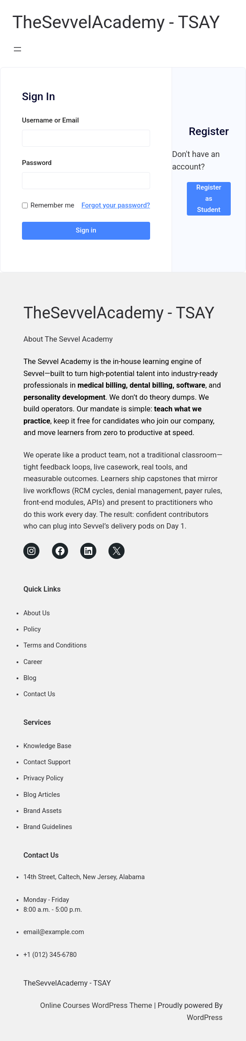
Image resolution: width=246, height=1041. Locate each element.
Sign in (86, 230)
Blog (29, 678)
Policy (32, 629)
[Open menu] (17, 49)
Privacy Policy (43, 778)
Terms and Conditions (54, 645)
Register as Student (208, 198)
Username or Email (50, 120)
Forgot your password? (116, 205)
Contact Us (39, 694)
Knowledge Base (47, 746)
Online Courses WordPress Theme (96, 1005)
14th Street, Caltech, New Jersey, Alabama (84, 877)
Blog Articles (41, 795)
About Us (36, 613)
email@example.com (53, 932)
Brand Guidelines (47, 827)
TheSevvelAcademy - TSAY (116, 22)
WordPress (205, 1017)
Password (37, 163)
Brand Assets (42, 811)
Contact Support (46, 762)
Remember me (52, 205)
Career (32, 662)
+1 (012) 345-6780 (50, 955)
